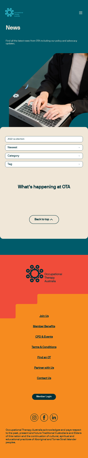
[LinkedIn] (54, 418)
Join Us (44, 316)
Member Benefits (44, 326)
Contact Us (44, 378)
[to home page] (14, 12)
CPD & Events (44, 337)
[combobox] (44, 148)
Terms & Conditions (44, 347)
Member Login (44, 397)
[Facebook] (44, 418)
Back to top (44, 219)
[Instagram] (34, 418)
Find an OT (44, 357)
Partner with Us (44, 368)
